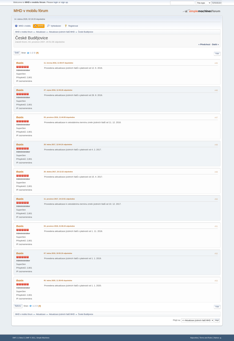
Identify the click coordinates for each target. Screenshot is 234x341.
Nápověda (194, 338)
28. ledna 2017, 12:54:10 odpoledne (58, 144)
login (56, 2)
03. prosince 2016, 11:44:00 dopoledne (59, 117)
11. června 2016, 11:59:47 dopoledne (58, 63)
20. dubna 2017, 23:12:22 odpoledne (58, 172)
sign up (64, 2)
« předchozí (204, 44)
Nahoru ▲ (218, 338)
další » (215, 44)
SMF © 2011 (30, 338)
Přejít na (176, 320)
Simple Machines (42, 338)
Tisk (217, 54)
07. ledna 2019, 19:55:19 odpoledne (58, 253)
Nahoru (18, 306)
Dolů (17, 53)
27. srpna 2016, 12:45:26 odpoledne (58, 90)
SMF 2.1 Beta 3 (18, 338)
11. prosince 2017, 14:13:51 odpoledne (59, 199)
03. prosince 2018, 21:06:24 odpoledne (59, 226)
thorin (19, 63)
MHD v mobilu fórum (31, 10)
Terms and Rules (206, 338)
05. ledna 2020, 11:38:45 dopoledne (58, 280)
